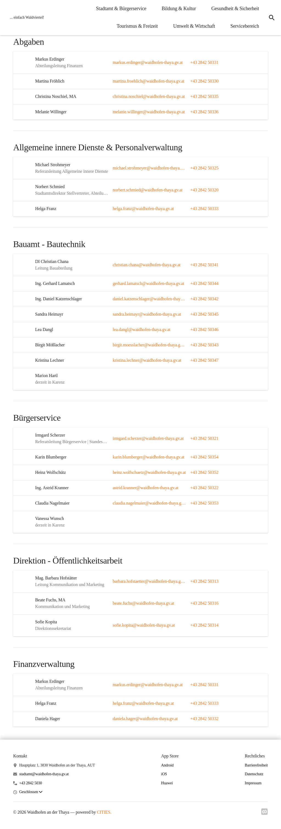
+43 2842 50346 (204, 329)
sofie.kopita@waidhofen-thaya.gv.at (144, 625)
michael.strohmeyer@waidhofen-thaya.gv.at (149, 168)
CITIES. (104, 812)
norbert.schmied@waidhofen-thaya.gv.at (147, 190)
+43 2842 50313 (204, 581)
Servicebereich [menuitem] (245, 26)
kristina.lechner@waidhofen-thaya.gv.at (147, 360)
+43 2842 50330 (204, 81)
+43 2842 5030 (30, 783)
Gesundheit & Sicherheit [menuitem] (235, 8)
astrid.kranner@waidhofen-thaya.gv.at (145, 487)
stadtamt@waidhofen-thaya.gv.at (44, 774)
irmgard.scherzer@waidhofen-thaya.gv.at (148, 438)
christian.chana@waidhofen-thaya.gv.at (147, 264)
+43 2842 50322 (204, 487)
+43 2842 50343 (204, 345)
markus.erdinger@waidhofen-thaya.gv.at (148, 62)
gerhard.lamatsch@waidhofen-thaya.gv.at (148, 283)
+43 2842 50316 (204, 603)
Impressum (253, 783)
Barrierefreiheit (256, 765)
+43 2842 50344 (204, 283)
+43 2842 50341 (204, 264)
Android (167, 765)
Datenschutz (254, 774)
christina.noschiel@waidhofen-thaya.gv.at (149, 96)
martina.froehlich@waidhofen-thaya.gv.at (148, 81)
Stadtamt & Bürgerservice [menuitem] (121, 8)
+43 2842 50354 (204, 457)
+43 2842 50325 (204, 168)
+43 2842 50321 (204, 438)
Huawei (167, 783)
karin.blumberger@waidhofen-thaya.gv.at (148, 457)
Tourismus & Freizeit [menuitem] (137, 26)
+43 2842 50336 (204, 111)
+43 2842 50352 (204, 472)
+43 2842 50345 (204, 314)
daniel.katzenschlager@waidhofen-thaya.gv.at (149, 298)
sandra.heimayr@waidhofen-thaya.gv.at (147, 314)
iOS (164, 774)
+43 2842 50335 (204, 96)
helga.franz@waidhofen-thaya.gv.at (143, 208)
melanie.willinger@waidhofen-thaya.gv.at (149, 111)
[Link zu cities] (264, 813)
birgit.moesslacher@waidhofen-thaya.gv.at (149, 345)
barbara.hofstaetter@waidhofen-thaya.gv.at (149, 581)
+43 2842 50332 (204, 718)
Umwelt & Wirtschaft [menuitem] (194, 26)
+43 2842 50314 (204, 625)
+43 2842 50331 (204, 62)
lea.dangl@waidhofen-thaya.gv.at (141, 329)
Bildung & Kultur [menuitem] (179, 8)
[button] (30, 792)
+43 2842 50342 (204, 298)
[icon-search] (271, 17)
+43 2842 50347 (204, 360)
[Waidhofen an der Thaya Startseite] (25, 17)
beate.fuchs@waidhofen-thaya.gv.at (143, 603)
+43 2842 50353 (204, 503)
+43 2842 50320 (204, 190)
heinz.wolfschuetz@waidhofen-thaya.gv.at (149, 472)
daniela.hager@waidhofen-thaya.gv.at (145, 718)
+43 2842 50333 (204, 208)
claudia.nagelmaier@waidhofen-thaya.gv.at (149, 503)
